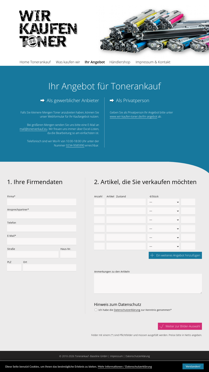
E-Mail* (11, 235)
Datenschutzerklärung (127, 310)
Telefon (11, 222)
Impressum (116, 356)
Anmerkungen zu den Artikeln (112, 271)
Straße (11, 249)
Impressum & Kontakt (153, 62)
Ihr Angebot (94, 62)
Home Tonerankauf (35, 62)
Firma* (11, 196)
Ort (25, 262)
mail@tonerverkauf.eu (33, 129)
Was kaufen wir (68, 62)
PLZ (9, 262)
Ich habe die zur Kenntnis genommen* (135, 310)
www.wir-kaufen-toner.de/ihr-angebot (133, 116)
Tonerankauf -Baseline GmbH (91, 356)
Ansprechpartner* (18, 209)
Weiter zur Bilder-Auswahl (183, 326)
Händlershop (119, 62)
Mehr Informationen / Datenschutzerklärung (125, 367)
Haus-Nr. (65, 249)
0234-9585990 (75, 145)
